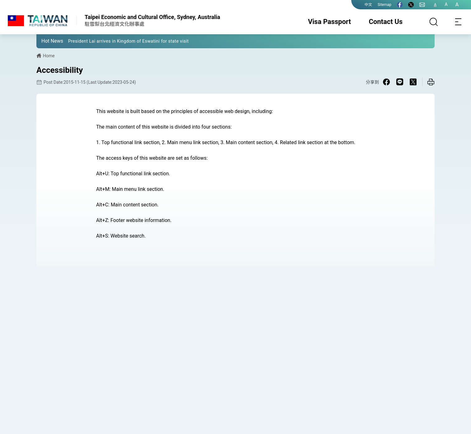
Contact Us (386, 22)
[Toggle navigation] (458, 21)
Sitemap (384, 4)
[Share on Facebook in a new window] (386, 82)
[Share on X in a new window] (413, 82)
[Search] (433, 21)
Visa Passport (329, 22)
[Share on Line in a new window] (399, 82)
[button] (46, 41)
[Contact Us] (422, 4)
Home (49, 55)
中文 (368, 4)
